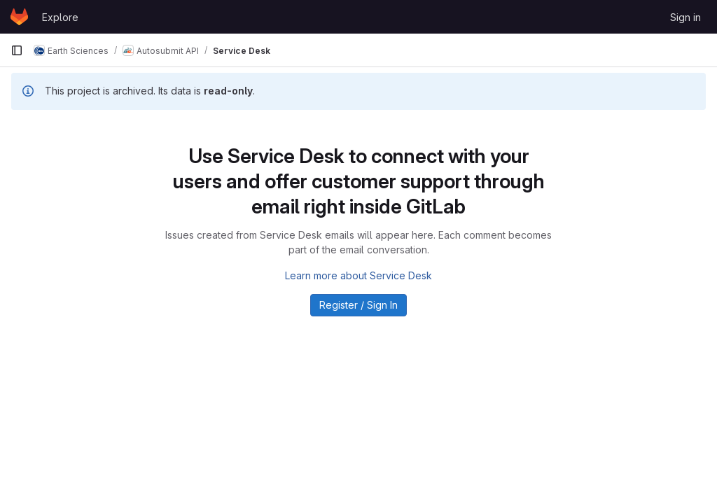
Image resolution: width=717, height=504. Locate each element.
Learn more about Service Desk (358, 275)
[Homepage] (19, 17)
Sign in (685, 17)
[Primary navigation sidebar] (17, 50)
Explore (60, 17)
